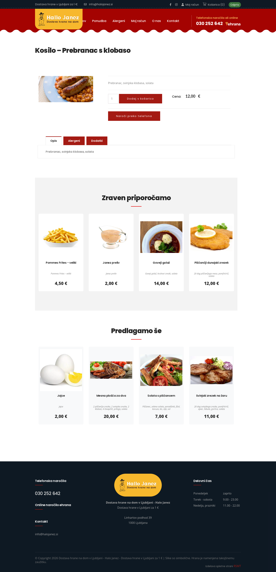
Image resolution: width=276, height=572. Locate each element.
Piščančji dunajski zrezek (212, 263)
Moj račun (190, 5)
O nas (156, 21)
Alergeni (118, 21)
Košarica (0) (214, 5)
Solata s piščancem (161, 396)
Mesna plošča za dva (111, 396)
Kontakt (173, 21)
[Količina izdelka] (113, 99)
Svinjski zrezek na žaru (211, 396)
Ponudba (99, 21)
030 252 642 (209, 23)
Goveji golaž (161, 263)
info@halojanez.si (98, 4)
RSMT (237, 566)
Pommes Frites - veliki (61, 263)
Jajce (61, 396)
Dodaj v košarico (140, 98)
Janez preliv (111, 263)
